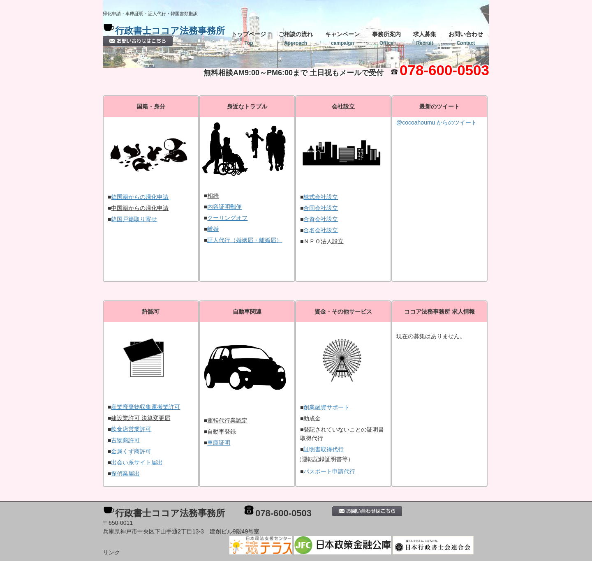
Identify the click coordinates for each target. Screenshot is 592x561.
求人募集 (424, 38)
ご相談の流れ (295, 38)
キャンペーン (342, 38)
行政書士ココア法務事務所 (170, 30)
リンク (111, 552)
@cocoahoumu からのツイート (436, 122)
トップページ (248, 38)
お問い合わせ (466, 38)
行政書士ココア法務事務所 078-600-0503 (217, 513)
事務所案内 (386, 38)
